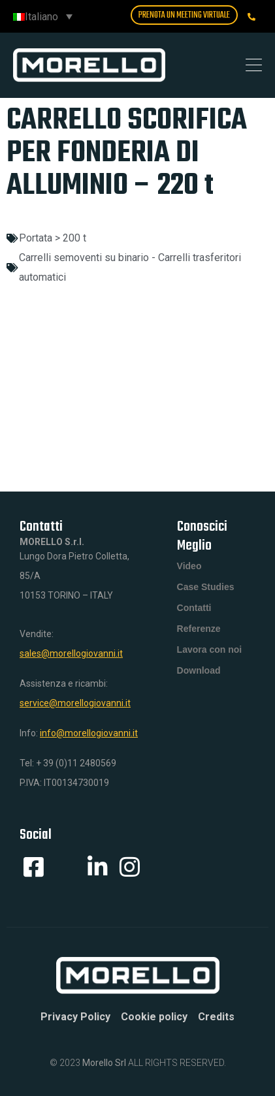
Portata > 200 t (52, 238)
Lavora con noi (209, 649)
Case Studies (206, 587)
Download (199, 670)
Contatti (194, 608)
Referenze (199, 628)
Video (189, 566)
